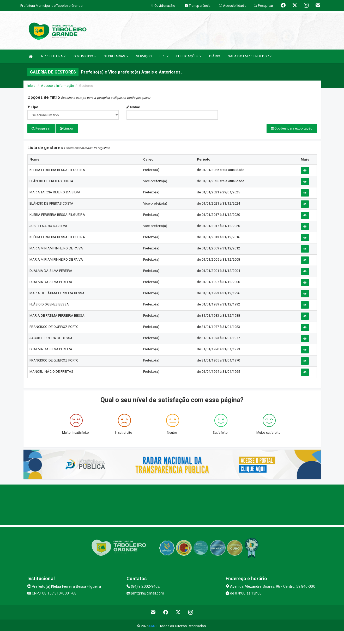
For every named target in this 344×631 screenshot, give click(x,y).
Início (31, 86)
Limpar (67, 128)
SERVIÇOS (144, 56)
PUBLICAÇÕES (188, 56)
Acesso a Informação (57, 86)
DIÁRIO (214, 56)
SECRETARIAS (116, 56)
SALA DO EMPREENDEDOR (250, 56)
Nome (133, 107)
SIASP (153, 624)
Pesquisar (41, 128)
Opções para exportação (291, 128)
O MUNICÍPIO (85, 56)
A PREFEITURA (53, 56)
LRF (164, 56)
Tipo (32, 107)
